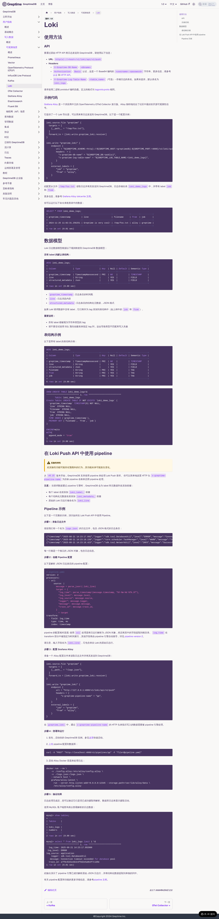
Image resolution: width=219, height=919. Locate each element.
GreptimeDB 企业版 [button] (13, 178)
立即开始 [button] (7, 16)
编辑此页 (50, 890)
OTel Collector (15, 91)
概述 (6, 26)
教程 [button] (5, 173)
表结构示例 (186, 30)
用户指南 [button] (7, 21)
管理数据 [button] (8, 121)
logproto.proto (102, 89)
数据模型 (183, 26)
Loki (10, 85)
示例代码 (185, 22)
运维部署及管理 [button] (12, 167)
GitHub (185, 4)
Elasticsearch (15, 101)
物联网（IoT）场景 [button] (15, 111)
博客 (50, 4)
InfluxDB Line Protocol (19, 75)
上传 (51, 744)
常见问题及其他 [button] (10, 198)
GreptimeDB (9, 11)
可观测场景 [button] (11, 47)
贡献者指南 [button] (8, 188)
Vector (11, 62)
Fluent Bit (13, 106)
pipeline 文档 (100, 879)
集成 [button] (6, 126)
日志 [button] (6, 152)
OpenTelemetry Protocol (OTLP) (20, 69)
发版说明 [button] (7, 193)
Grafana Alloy (15, 96)
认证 (55, 75)
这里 (91, 737)
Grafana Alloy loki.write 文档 (77, 196)
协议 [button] (6, 132)
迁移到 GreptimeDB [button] (14, 142)
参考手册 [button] (7, 183)
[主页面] (46, 13)
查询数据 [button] (8, 116)
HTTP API (65, 75)
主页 (42, 4)
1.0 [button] (162, 4)
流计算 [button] (7, 147)
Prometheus (14, 57)
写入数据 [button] (8, 37)
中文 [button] (172, 4)
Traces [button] (7, 157)
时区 (6, 137)
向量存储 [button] (8, 162)
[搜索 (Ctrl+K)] (207, 4)
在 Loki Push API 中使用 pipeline (192, 34)
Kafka (11, 80)
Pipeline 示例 (187, 38)
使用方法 (183, 14)
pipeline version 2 (134, 636)
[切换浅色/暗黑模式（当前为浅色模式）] (193, 4)
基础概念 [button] (8, 32)
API (183, 18)
